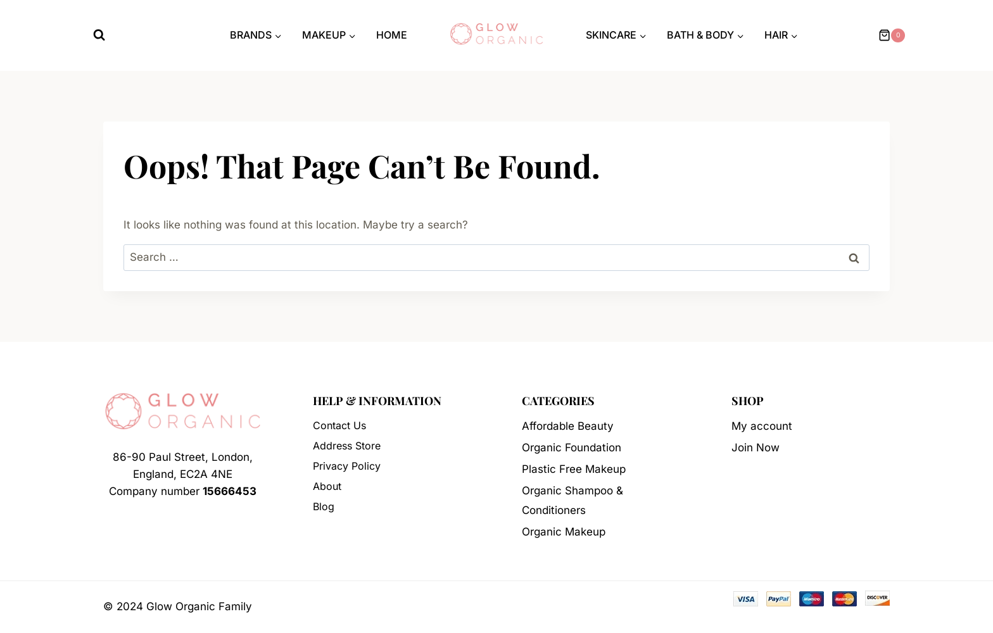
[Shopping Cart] (890, 35)
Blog (323, 506)
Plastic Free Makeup (574, 469)
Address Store (347, 445)
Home (391, 34)
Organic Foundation (571, 447)
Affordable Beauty (568, 426)
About (327, 486)
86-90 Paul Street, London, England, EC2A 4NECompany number (182, 474)
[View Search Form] (99, 35)
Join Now (755, 447)
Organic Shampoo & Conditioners (572, 500)
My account (761, 426)
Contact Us (339, 425)
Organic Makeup (563, 531)
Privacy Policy (347, 466)
